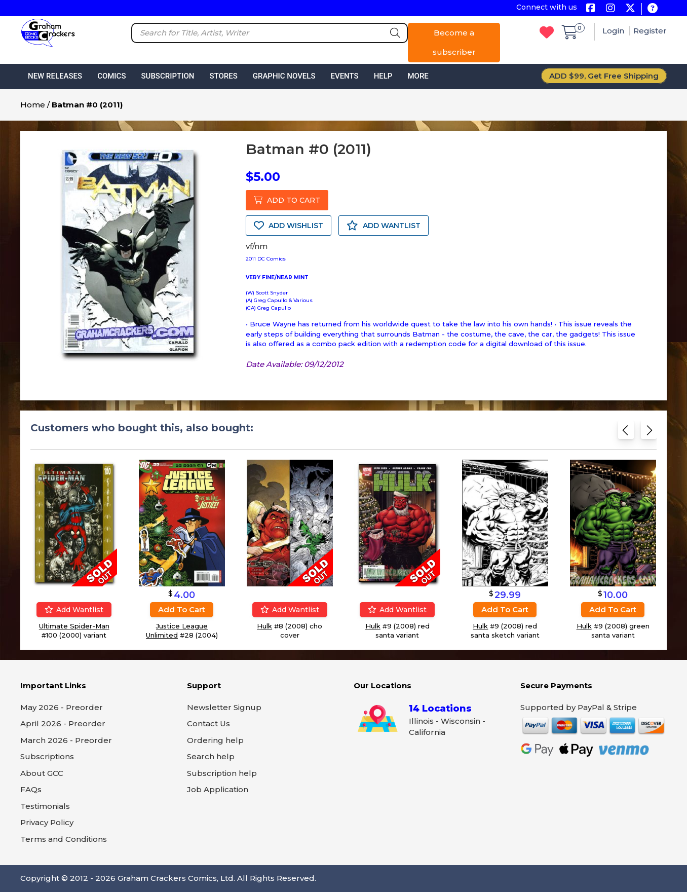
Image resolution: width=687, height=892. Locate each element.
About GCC (41, 773)
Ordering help (215, 740)
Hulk (264, 626)
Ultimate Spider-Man (74, 626)
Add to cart (181, 609)
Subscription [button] (168, 76)
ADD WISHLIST (288, 225)
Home (32, 104)
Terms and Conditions (63, 839)
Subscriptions (47, 756)
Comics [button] (111, 76)
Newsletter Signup (224, 707)
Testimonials (45, 806)
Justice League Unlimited (177, 630)
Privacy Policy (46, 822)
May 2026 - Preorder (61, 707)
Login (614, 30)
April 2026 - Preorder (62, 723)
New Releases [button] (55, 76)
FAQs (31, 789)
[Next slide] (649, 432)
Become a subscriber (454, 42)
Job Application (217, 789)
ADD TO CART (287, 200)
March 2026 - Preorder (66, 740)
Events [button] (344, 76)
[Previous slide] (626, 432)
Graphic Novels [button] (284, 76)
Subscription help (222, 773)
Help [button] (383, 76)
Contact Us (208, 723)
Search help (211, 756)
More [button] (417, 76)
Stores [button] (223, 76)
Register (650, 30)
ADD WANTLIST (384, 225)
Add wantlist (74, 609)
